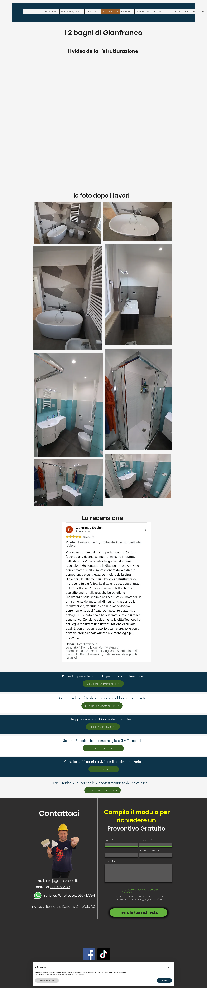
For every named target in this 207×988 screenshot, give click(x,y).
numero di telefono (149, 850)
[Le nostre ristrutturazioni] (102, 705)
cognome (144, 840)
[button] (169, 967)
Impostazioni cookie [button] (47, 980)
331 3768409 (60, 887)
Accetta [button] (164, 980)
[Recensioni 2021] (103, 726)
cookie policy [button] (121, 972)
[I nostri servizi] (103, 769)
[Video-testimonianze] (102, 790)
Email (107, 850)
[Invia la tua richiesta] (138, 912)
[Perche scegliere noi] (103, 748)
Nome (108, 840)
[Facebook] (89, 954)
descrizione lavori (114, 861)
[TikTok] (103, 954)
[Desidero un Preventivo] (103, 683)
